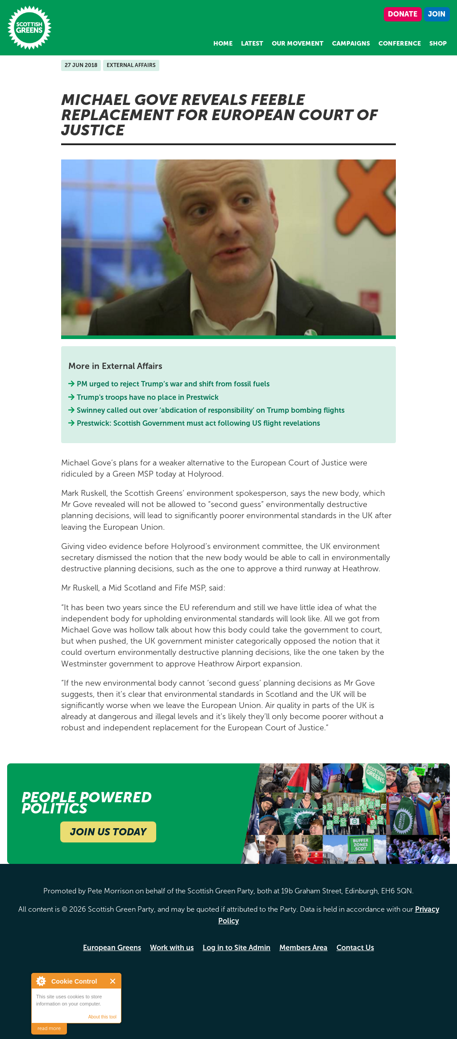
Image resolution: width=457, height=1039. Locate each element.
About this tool (102, 1016)
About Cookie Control (41, 981)
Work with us (172, 947)
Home (223, 43)
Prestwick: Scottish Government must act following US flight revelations (198, 423)
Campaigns (351, 43)
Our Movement (298, 43)
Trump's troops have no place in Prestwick (148, 397)
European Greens (112, 947)
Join (436, 14)
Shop (438, 43)
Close (113, 981)
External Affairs (131, 65)
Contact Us (355, 947)
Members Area (303, 947)
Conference (399, 43)
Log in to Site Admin (236, 947)
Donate (402, 14)
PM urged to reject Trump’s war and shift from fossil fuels (173, 384)
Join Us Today (108, 832)
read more (49, 1028)
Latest (252, 43)
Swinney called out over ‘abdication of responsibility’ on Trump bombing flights (211, 410)
